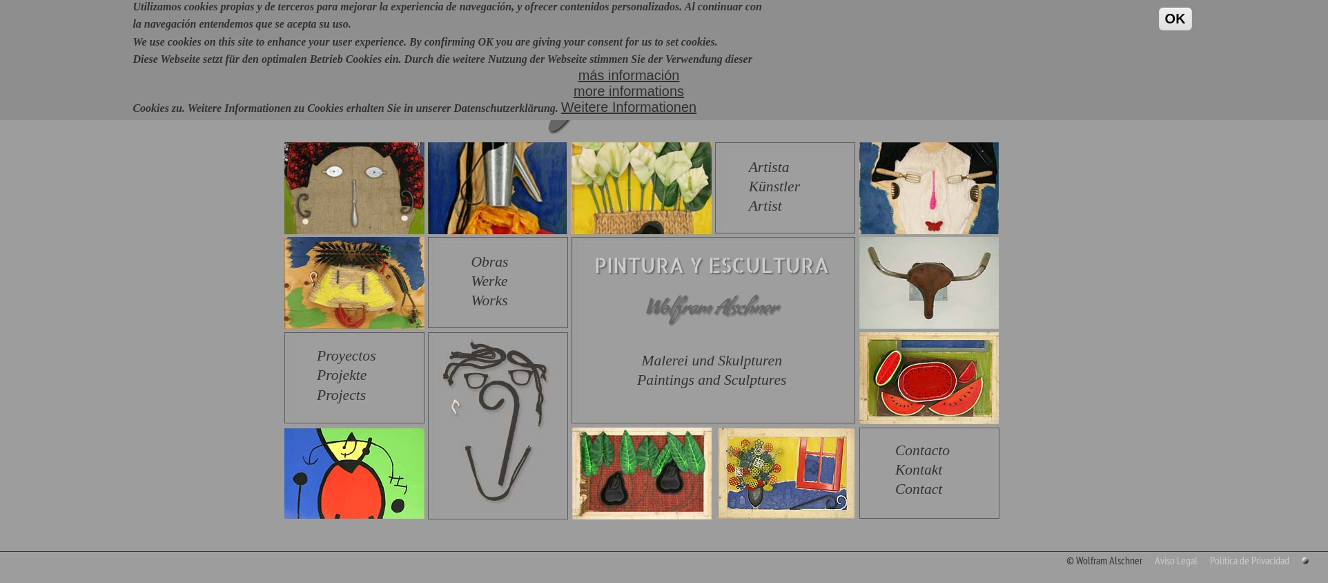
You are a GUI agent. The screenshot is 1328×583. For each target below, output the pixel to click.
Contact (918, 489)
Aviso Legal (1176, 560)
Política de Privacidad (1249, 560)
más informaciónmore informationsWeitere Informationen (628, 80)
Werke (489, 281)
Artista (769, 167)
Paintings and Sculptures (711, 380)
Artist (765, 206)
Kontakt (918, 469)
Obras (489, 262)
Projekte (342, 375)
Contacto (922, 450)
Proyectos (346, 355)
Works (489, 300)
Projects (341, 395)
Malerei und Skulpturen (711, 360)
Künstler (774, 186)
